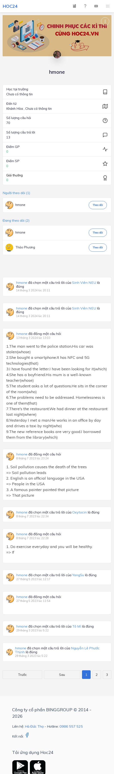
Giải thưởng (14, 175)
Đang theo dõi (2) (16, 220)
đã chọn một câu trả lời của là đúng (58, 284)
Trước (22, 674)
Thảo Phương (25, 247)
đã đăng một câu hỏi (38, 334)
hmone (20, 205)
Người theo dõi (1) (16, 193)
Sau (62, 674)
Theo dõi (98, 205)
